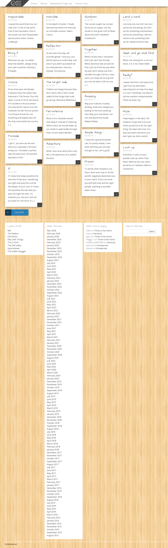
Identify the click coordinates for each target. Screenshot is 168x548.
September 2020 (54, 355)
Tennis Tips (81, 3)
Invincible (52, 17)
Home (34, 3)
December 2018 (54, 417)
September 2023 (54, 257)
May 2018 (51, 437)
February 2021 (53, 340)
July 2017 (51, 467)
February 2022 (53, 313)
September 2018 (54, 426)
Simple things (93, 132)
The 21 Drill (13, 242)
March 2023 (52, 275)
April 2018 (51, 440)
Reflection (53, 46)
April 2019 (51, 405)
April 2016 (51, 511)
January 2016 (53, 520)
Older (14, 212)
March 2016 (52, 514)
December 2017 (54, 452)
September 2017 (54, 461)
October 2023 (53, 254)
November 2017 (54, 455)
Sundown (91, 17)
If (9, 169)
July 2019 (51, 396)
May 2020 (51, 366)
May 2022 (51, 304)
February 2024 (53, 242)
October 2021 (53, 325)
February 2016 (53, 517)
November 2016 (54, 491)
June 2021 (51, 328)
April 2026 (51, 230)
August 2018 (53, 429)
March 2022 (52, 310)
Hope (126, 111)
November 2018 (54, 420)
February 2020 (53, 375)
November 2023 (54, 251)
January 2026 (53, 236)
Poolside (13, 136)
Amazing (90, 96)
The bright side (56, 82)
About (43, 3)
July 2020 (51, 360)
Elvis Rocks (12, 236)
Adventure (53, 144)
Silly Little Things (15, 239)
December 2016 (54, 488)
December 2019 (54, 381)
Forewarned (102, 245)
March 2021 (52, 337)
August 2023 (53, 260)
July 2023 (51, 263)
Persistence (54, 111)
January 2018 (53, 449)
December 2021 (54, 319)
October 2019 (53, 387)
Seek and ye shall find (138, 53)
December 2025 (54, 239)
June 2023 (51, 266)
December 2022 (54, 284)
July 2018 (51, 431)
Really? (127, 75)
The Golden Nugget (17, 251)
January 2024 (53, 245)
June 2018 (51, 434)
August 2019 (53, 393)
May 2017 (51, 473)
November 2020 (54, 349)
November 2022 (54, 286)
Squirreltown (13, 248)
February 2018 (53, 446)
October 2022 (53, 289)
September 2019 (54, 390)
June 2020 (51, 363)
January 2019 (53, 414)
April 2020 (51, 369)
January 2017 (53, 485)
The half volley (14, 245)
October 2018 (53, 423)
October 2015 (53, 529)
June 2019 (51, 399)
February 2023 (53, 278)
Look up (129, 147)
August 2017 (53, 464)
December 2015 (54, 523)
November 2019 (54, 384)
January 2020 (53, 378)
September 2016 (54, 497)
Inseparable (16, 17)
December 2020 (54, 346)
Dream (89, 161)
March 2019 (52, 408)
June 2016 (51, 505)
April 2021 (51, 334)
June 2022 (51, 301)
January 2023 (53, 281)
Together (91, 49)
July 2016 (51, 503)
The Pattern (13, 233)
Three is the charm (103, 230)
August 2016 (53, 500)
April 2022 (51, 307)
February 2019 (53, 411)
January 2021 (53, 343)
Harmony (97, 233)
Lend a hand (131, 17)
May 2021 (51, 331)
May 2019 (51, 402)
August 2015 (53, 535)
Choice (12, 82)
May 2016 (51, 508)
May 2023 (51, 269)
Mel (9, 230)
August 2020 (53, 357)
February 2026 (53, 233)
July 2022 (51, 298)
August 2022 (53, 295)
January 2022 (53, 316)
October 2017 (53, 458)
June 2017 (51, 470)
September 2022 (54, 292)
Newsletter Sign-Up (61, 3)
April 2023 (51, 272)
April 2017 (51, 476)
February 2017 (53, 482)
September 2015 (54, 532)
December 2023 (54, 248)
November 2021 (54, 322)
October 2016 (53, 494)
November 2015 (54, 526)
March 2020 (52, 372)
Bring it (13, 53)
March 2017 (52, 479)
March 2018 (52, 443)
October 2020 (53, 352)
